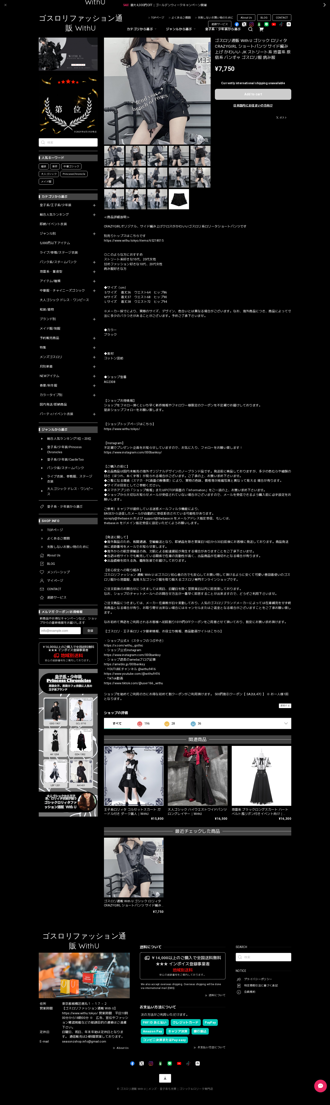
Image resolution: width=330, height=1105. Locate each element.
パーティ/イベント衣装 (56, 414)
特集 (43, 347)
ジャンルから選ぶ (181, 29)
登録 (90, 630)
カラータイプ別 (51, 395)
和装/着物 (47, 309)
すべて (117, 723)
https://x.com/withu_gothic (123, 645)
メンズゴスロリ (51, 357)
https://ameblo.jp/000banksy (124, 664)
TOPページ (157, 17)
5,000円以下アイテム (55, 243)
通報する (285, 705)
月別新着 (46, 366)
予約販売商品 (49, 338)
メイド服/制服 (50, 328)
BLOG (264, 17)
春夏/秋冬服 (48, 385)
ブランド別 (48, 319)
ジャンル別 (48, 233)
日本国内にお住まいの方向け (253, 105)
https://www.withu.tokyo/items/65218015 (134, 240)
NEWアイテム (49, 376)
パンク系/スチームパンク (58, 262)
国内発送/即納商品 (53, 404)
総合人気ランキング (54, 214)
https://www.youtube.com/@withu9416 (132, 674)
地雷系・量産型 (51, 271)
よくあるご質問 (181, 17)
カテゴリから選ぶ (142, 29)
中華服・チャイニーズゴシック (62, 290)
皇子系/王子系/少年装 (56, 205)
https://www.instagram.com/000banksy (132, 655)
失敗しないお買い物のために (215, 17)
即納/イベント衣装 (53, 224)
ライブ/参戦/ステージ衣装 (59, 252)
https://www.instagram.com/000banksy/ (133, 452)
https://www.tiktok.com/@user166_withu (133, 683)
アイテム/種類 (50, 281)
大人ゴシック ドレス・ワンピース (64, 300)
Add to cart (253, 94)
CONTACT (282, 17)
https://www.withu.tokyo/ (122, 429)
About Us (246, 17)
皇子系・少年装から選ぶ (223, 29)
